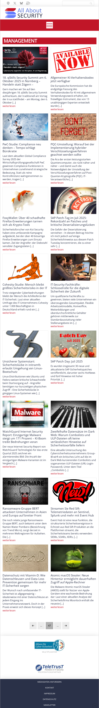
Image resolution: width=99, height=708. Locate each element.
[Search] (78, 3)
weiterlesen (9, 106)
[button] (49, 25)
